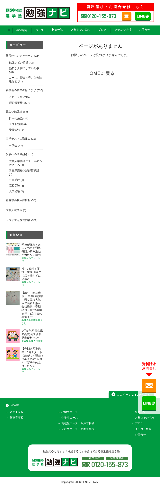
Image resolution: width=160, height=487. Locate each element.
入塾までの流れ (80, 29)
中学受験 (14, 180)
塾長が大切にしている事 (24, 68)
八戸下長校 (16, 97)
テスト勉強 (16, 124)
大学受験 (14, 191)
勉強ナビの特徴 (18, 62)
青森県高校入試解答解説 (24, 170)
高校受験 (14, 185)
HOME (15, 405)
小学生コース (69, 412)
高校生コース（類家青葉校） (79, 429)
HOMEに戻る (100, 73)
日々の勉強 (16, 118)
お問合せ (144, 29)
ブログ (102, 29)
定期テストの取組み (18, 138)
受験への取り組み (17, 154)
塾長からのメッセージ (19, 55)
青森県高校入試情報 (18, 200)
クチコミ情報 (123, 29)
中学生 (13, 145)
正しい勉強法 (14, 111)
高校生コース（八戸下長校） (79, 423)
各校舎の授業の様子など (21, 90)
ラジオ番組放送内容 (18, 220)
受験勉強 (14, 129)
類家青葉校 (16, 102)
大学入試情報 (14, 210)
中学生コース (69, 417)
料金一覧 (57, 29)
